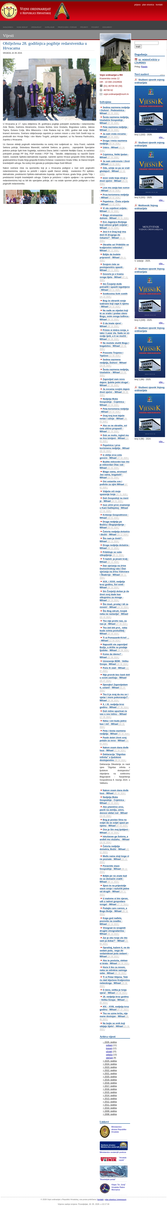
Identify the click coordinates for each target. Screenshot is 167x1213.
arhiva (162, 75)
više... (161, 137)
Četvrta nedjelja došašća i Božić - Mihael (115, 533)
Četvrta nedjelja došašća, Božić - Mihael (114, 849)
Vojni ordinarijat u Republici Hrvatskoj (36, 11)
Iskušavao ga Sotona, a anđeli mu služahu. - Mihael (115, 839)
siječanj (109, 1058)
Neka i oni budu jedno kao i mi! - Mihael (113, 724)
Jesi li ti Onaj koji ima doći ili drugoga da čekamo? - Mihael (113, 236)
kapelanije (50, 27)
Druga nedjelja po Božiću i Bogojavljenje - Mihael (113, 524)
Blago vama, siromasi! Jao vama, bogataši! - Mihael (113, 474)
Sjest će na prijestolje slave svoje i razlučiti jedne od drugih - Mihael (114, 890)
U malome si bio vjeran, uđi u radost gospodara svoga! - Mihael (114, 901)
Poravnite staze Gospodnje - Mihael (114, 869)
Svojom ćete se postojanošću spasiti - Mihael (112, 267)
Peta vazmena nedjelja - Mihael (114, 128)
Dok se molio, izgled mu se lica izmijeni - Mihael (114, 438)
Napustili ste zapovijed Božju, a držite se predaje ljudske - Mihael (114, 647)
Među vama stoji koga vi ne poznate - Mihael (114, 859)
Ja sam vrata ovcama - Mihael (113, 135)
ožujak (109, 1051)
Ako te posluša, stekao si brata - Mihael (114, 962)
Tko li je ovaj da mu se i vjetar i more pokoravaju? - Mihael (114, 697)
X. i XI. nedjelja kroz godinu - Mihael (114, 706)
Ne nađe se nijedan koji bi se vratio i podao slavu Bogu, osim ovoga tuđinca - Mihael (115, 315)
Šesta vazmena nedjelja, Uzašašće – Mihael (114, 372)
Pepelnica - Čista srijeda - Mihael (114, 203)
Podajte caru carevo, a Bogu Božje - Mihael (114, 911)
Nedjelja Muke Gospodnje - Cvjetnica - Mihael (112, 402)
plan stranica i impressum (115, 1199)
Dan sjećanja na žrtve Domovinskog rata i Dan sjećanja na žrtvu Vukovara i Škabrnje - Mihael (114, 571)
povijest (95, 27)
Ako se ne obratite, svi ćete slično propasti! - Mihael (113, 428)
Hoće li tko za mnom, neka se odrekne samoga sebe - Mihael (113, 970)
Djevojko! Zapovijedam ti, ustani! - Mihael (114, 687)
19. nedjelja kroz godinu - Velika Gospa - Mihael (114, 999)
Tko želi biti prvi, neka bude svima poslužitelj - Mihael (113, 630)
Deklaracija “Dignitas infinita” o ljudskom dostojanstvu (113, 757)
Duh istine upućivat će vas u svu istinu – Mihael (113, 714)
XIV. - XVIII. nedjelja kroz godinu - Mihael (114, 1008)
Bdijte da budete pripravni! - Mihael (113, 257)
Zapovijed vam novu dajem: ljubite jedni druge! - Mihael (115, 382)
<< (4, 197)
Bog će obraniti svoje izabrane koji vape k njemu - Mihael (114, 303)
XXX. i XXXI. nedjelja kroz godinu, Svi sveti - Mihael (112, 584)
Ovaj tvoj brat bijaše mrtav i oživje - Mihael (113, 418)
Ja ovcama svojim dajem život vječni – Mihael (115, 392)
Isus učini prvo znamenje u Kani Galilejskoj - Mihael (115, 508)
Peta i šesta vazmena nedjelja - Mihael (115, 732)
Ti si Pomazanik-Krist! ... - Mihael (114, 639)
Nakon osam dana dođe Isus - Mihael (114, 749)
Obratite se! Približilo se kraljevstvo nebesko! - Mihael (114, 247)
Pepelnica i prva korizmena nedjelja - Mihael (115, 448)
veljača (109, 1054)
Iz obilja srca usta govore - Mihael (114, 456)
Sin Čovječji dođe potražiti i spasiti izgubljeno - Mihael (115, 287)
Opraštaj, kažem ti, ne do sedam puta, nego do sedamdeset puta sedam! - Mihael (115, 952)
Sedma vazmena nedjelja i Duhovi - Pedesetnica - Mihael (115, 110)
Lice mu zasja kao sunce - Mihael (115, 189)
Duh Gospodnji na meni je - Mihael (114, 499)
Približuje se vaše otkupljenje (112, 553)
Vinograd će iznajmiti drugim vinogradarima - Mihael (113, 931)
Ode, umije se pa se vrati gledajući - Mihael (115, 171)
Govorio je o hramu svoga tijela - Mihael (114, 277)
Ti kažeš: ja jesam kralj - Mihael (114, 560)
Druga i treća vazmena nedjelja (113, 142)
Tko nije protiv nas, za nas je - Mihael (114, 622)
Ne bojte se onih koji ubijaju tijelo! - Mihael (115, 1026)
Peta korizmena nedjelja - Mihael (114, 410)
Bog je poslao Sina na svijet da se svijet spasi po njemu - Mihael (114, 822)
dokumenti (107, 27)
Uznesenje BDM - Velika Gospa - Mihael (114, 662)
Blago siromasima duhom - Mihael (114, 216)
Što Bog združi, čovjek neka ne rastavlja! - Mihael (114, 614)
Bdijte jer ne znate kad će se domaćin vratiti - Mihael (113, 878)
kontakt (159, 4)
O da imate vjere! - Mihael (111, 325)
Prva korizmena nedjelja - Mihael (114, 196)
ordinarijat (36, 27)
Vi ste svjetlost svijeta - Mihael (114, 209)
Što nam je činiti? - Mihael (111, 540)
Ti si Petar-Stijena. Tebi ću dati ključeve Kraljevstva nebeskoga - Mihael (115, 981)
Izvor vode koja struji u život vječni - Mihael (114, 181)
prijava (137, 4)
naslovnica (8, 27)
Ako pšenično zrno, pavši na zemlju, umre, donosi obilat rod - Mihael (114, 811)
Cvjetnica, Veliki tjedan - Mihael (114, 156)
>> (92, 197)
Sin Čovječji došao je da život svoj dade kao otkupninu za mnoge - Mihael (114, 595)
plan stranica (148, 4)
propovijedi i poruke (67, 27)
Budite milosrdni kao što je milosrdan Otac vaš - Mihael (115, 464)
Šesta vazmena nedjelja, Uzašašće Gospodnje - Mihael (114, 120)
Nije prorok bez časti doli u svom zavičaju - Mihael (115, 677)
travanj (109, 1048)
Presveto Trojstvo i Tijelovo (111, 354)
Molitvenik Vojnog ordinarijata (146, 207)
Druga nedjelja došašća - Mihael (115, 546)
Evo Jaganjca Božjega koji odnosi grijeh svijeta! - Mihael (114, 225)
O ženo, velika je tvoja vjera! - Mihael (113, 991)
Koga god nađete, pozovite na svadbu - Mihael (111, 921)
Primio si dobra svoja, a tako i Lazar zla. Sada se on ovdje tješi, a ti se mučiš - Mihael (115, 334)
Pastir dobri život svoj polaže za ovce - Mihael (114, 740)
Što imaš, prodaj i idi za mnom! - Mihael (114, 605)
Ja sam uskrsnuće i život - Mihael (115, 162)
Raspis (144, 66)
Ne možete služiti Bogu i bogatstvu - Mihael (114, 346)
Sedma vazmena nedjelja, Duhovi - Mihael (113, 362)
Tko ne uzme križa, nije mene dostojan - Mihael (114, 1016)
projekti (84, 27)
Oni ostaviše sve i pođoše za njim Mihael (114, 484)
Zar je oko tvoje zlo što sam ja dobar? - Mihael (114, 940)
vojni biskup (22, 27)
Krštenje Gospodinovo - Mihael (114, 516)
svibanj (109, 1045)
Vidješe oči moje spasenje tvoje (114, 493)
